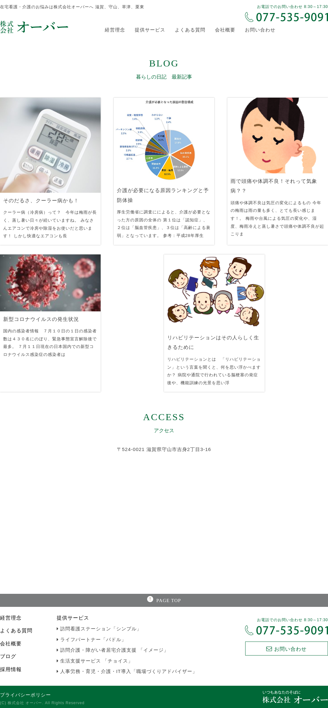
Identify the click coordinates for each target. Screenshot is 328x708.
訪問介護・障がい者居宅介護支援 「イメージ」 (113, 650)
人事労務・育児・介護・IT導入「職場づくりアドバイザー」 (127, 671)
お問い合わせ (260, 29)
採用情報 (11, 669)
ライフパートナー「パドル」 (91, 639)
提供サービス (150, 29)
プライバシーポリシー (25, 695)
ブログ (8, 656)
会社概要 (225, 29)
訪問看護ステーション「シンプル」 (99, 628)
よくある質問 (190, 29)
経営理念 (115, 29)
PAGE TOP (168, 600)
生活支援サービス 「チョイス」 (95, 660)
